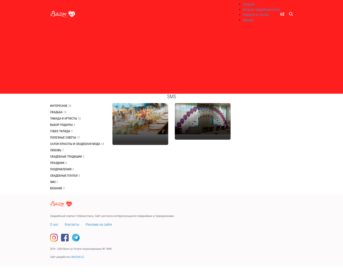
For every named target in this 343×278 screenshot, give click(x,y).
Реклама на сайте (99, 224)
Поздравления (61, 169)
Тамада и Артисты (63, 118)
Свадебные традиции (66, 156)
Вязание (56, 188)
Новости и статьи (255, 15)
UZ (282, 14)
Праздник (57, 163)
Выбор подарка (61, 125)
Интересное (58, 105)
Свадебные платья (64, 175)
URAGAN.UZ (77, 257)
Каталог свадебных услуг (261, 9)
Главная (249, 4)
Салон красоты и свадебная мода (75, 144)
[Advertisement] (171, 59)
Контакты (72, 224)
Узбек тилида (60, 131)
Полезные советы (63, 137)
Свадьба (56, 112)
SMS (53, 182)
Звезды (248, 20)
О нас (54, 224)
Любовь (55, 150)
